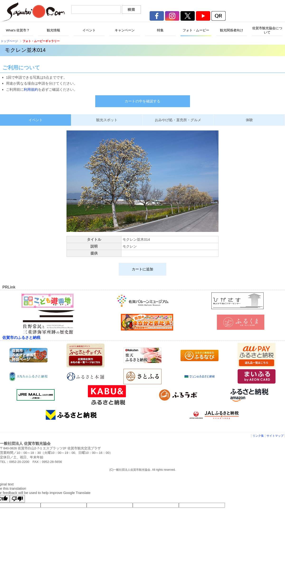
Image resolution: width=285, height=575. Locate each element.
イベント (35, 120)
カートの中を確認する (142, 101)
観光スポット (107, 120)
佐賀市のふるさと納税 (21, 337)
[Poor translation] (17, 499)
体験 (249, 120)
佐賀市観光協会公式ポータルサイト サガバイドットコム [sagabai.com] (33, 11)
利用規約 (31, 89)
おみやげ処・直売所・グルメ (178, 120)
